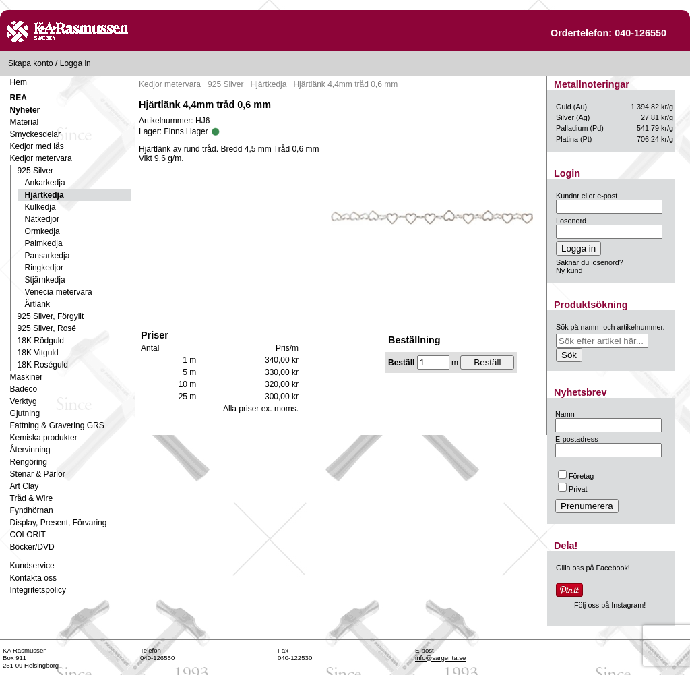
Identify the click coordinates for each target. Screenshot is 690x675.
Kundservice (32, 565)
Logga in (75, 63)
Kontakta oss (33, 578)
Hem (18, 82)
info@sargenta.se (440, 658)
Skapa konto (30, 63)
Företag (576, 476)
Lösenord (571, 220)
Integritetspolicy (38, 590)
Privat (573, 489)
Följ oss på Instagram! (610, 605)
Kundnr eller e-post (586, 196)
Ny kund (569, 270)
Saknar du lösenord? (589, 262)
